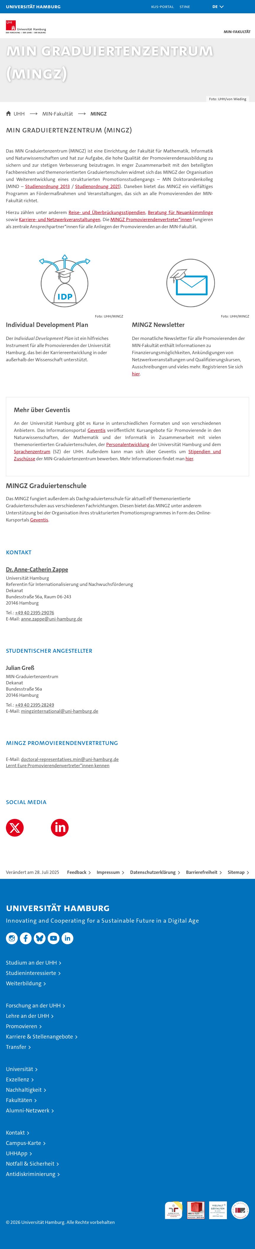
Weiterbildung (23, 983)
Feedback (76, 872)
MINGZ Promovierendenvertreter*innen (151, 219)
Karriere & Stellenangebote (39, 1036)
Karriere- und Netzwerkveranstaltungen (59, 219)
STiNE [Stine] (185, 6)
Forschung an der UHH (33, 1005)
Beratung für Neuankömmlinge (180, 212)
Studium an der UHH (31, 962)
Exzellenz (17, 1079)
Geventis (97, 430)
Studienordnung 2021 (97, 186)
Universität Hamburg (33, 6)
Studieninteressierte (31, 973)
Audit (192, 1204)
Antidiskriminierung (30, 1174)
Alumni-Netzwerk (27, 1110)
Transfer (16, 1047)
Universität (19, 1069)
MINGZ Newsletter (158, 324)
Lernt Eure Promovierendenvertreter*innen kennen (57, 765)
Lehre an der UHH (27, 1016)
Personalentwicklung (127, 444)
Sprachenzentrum (32, 451)
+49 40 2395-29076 (34, 613)
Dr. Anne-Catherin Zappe (37, 569)
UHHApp (17, 1153)
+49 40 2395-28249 (34, 705)
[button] (216, 6)
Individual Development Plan (47, 324)
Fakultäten (19, 1100)
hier (136, 374)
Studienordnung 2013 (47, 186)
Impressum (108, 872)
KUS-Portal (162, 6)
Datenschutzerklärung (153, 872)
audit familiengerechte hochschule (174, 1210)
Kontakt (15, 1132)
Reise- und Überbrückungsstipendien (107, 212)
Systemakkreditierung (240, 1204)
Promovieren (21, 1026)
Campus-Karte (23, 1143)
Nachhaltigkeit (24, 1090)
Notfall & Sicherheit (30, 1163)
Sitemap (236, 872)
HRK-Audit (214, 1207)
